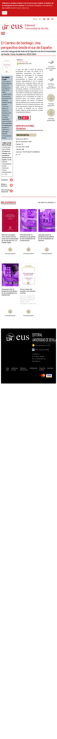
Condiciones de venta (14, 369)
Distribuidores (33, 368)
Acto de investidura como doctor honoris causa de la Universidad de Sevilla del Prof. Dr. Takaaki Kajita (10, 238)
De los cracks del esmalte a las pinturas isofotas (27, 291)
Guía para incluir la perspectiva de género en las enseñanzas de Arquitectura (9, 292)
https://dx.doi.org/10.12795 (42, 345)
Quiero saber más (22, 8)
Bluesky (44, 19)
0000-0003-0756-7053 (24, 64)
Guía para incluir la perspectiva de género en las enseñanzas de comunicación (28, 238)
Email (52, 19)
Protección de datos (42, 369)
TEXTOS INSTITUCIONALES (31, 152)
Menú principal (3, 33)
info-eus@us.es (36, 361)
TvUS (48, 19)
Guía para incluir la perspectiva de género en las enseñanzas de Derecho (46, 238)
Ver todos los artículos (46, 202)
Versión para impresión (5, 191)
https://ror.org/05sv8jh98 (42, 349)
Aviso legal (7, 369)
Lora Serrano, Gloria (22, 62)
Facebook (39, 19)
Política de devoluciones (24, 369)
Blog (34, 19)
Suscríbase (50, 368)
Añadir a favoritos (4, 185)
